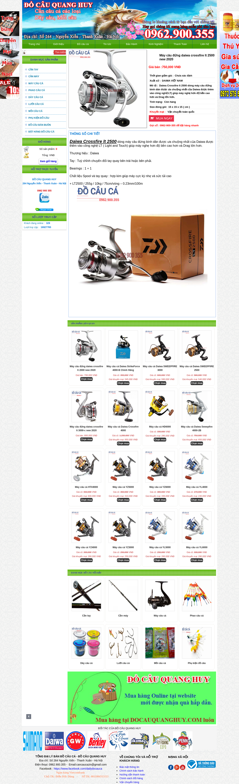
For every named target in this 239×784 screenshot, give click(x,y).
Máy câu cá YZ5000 (123, 487)
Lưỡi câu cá (36, 104)
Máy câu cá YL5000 (159, 547)
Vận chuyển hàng (129, 782)
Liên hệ (204, 44)
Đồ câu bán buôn (39, 125)
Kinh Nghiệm (156, 44)
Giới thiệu (58, 44)
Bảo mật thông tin (129, 767)
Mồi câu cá (35, 111)
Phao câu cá (36, 90)
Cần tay (33, 69)
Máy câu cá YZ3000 (123, 547)
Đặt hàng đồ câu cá (41, 131)
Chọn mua (86, 379)
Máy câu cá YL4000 (196, 487)
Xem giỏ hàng (48, 161)
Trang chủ (34, 44)
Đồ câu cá (83, 44)
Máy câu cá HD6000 (160, 426)
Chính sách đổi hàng (131, 778)
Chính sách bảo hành (131, 770)
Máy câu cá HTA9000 (86, 487)
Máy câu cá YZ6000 (159, 487)
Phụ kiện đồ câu (38, 118)
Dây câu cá (35, 97)
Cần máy (33, 76)
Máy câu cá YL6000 (196, 547)
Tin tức (107, 44)
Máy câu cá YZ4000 (86, 547)
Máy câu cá (35, 83)
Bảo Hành (131, 44)
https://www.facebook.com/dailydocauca (78, 768)
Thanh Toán (180, 44)
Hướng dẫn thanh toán (132, 774)
